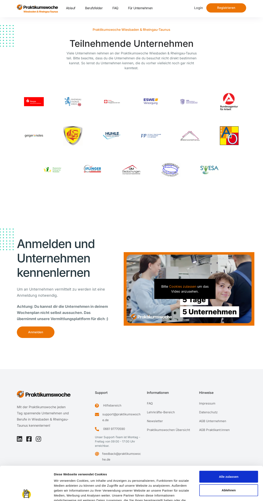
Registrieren (226, 8)
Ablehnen (229, 456)
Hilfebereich (112, 405)
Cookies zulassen (182, 286)
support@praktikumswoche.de (121, 417)
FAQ (115, 8)
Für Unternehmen (140, 8)
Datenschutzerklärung (91, 476)
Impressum (62, 476)
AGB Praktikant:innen (214, 430)
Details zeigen (218, 493)
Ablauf (70, 8)
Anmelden (35, 332)
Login (198, 8)
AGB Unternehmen (212, 421)
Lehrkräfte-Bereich (161, 412)
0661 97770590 (114, 429)
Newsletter (155, 421)
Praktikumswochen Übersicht (168, 430)
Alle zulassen (228, 442)
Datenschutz (208, 412)
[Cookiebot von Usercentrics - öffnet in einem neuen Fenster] (27, 493)
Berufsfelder (94, 8)
